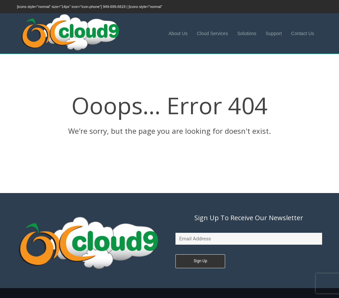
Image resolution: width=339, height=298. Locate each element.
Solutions (247, 33)
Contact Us (302, 33)
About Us (178, 33)
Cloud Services (212, 33)
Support (274, 33)
